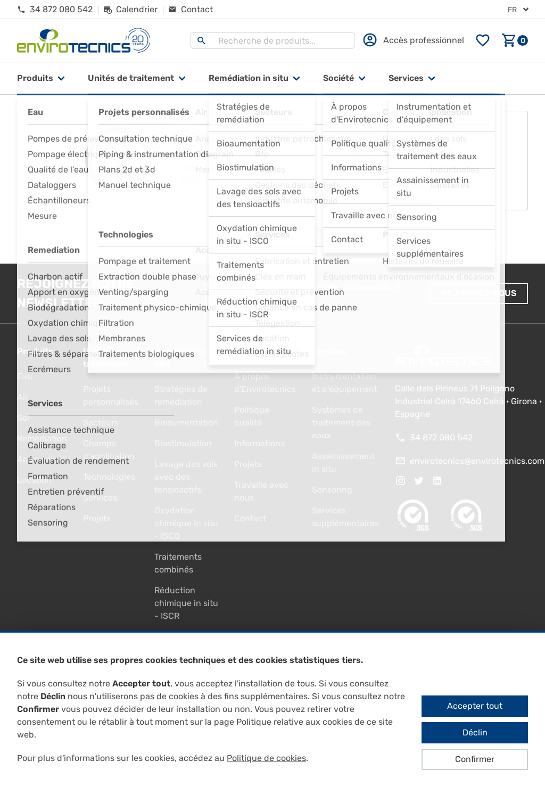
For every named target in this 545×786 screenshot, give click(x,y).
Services (406, 78)
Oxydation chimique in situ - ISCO (186, 523)
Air (22, 397)
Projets (97, 518)
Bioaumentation (186, 422)
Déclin (475, 732)
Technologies (109, 477)
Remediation (42, 438)
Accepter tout (474, 706)
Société (338, 78)
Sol (23, 418)
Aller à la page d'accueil (272, 237)
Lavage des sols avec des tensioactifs (186, 477)
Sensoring (332, 490)
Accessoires (41, 459)
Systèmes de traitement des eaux (341, 422)
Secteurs (101, 422)
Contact (250, 518)
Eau (24, 376)
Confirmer (474, 759)
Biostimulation (183, 443)
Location (34, 480)
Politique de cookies (266, 758)
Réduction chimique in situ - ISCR (186, 603)
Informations (259, 443)
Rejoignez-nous (478, 293)
